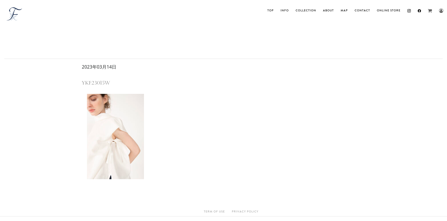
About (328, 11)
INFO (285, 11)
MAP (344, 11)
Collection (306, 11)
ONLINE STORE (389, 11)
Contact (362, 11)
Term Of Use (214, 212)
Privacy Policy (245, 212)
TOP (270, 11)
